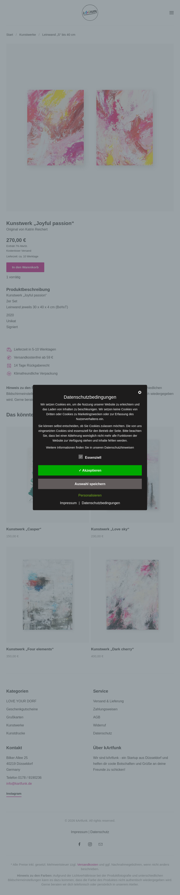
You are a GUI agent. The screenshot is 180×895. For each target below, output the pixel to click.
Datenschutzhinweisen (119, 447)
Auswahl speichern (90, 484)
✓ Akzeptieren (90, 470)
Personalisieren (90, 495)
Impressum (68, 503)
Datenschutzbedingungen (101, 503)
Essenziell (90, 456)
